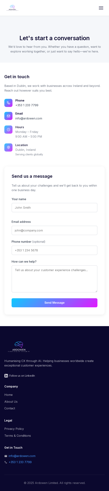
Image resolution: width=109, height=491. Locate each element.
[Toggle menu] (101, 8)
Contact (9, 408)
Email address (21, 222)
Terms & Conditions (17, 435)
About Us (11, 401)
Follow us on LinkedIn (19, 376)
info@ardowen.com (28, 118)
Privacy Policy (14, 429)
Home (8, 395)
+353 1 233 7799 (26, 105)
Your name (19, 199)
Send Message (54, 302)
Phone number (28, 241)
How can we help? (24, 261)
